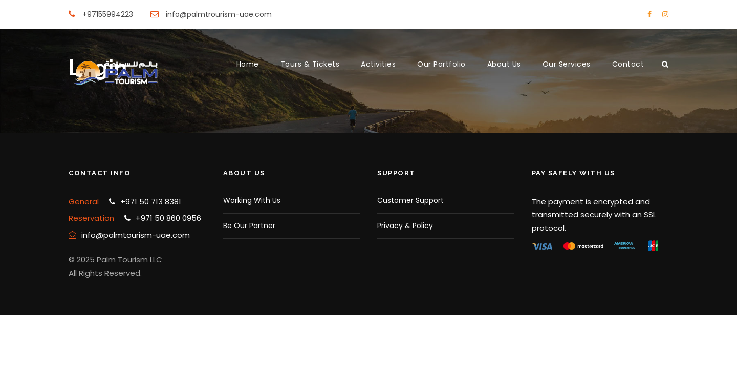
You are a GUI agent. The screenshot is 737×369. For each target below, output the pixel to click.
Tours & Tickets (310, 64)
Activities (378, 64)
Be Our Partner (249, 225)
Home (247, 64)
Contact (628, 64)
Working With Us (251, 200)
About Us (504, 64)
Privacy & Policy (405, 225)
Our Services (567, 64)
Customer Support (410, 200)
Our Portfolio (441, 64)
